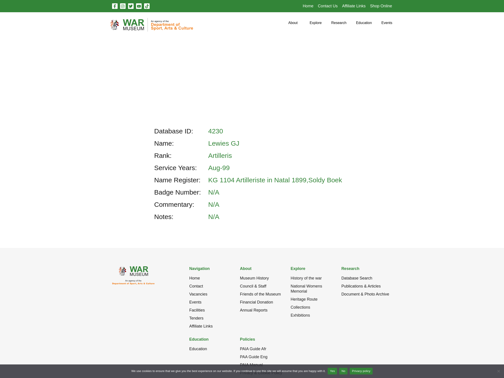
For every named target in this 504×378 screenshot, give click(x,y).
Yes (332, 371)
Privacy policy (361, 371)
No (343, 371)
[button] (293, 24)
